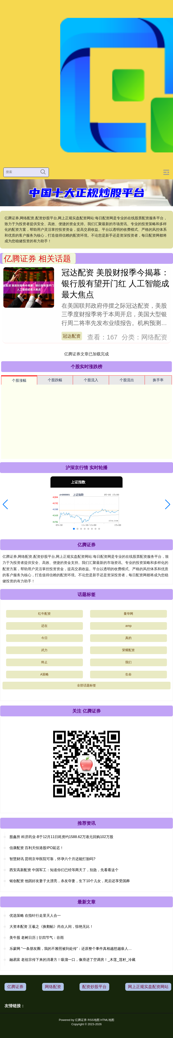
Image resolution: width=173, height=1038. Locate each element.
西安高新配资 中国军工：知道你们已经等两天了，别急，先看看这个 (63, 870)
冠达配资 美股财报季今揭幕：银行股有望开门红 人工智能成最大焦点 (115, 283)
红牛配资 (44, 613)
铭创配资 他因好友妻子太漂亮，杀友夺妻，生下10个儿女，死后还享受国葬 (69, 881)
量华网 (128, 613)
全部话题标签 (86, 685)
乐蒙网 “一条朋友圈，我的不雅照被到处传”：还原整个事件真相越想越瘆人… (70, 949)
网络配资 (53, 986)
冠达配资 (72, 336)
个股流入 (91, 380)
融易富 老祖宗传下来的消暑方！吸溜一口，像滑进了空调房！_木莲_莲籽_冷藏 (72, 960)
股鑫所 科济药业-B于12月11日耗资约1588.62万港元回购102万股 (61, 837)
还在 (44, 626)
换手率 (158, 380)
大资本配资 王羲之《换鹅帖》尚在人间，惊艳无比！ (51, 926)
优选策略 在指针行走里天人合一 (35, 915)
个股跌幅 (55, 380)
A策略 (44, 674)
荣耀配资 (128, 650)
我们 (128, 662)
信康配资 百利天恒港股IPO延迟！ (36, 848)
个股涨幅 (19, 380)
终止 (44, 662)
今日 (44, 638)
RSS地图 (94, 1020)
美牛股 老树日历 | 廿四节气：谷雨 (36, 937)
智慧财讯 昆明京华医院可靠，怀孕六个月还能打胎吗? (52, 859)
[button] (5, 504)
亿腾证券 (15, 986)
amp (128, 626)
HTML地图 (107, 1020)
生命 (128, 674)
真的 (128, 638)
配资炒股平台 (94, 986)
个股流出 (127, 380)
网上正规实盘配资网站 (148, 986)
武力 (44, 650)
